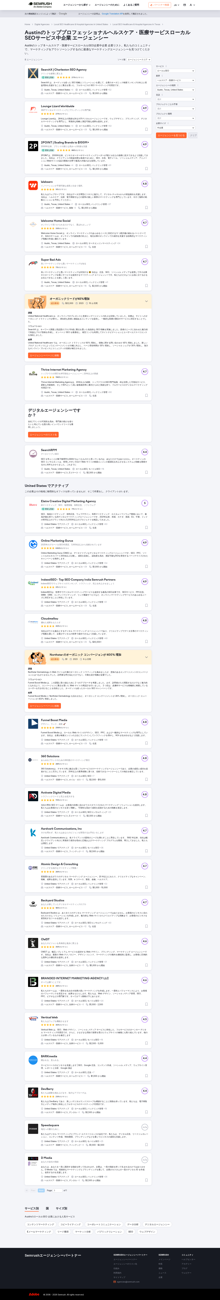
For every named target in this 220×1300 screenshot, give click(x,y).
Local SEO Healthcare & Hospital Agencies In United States (81, 24)
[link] (107, 5)
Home (27, 24)
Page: (49, 1190)
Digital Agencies (42, 24)
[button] (177, 5)
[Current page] (57, 1190)
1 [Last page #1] (66, 1190)
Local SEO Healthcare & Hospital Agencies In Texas (136, 24)
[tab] (32, 1208)
